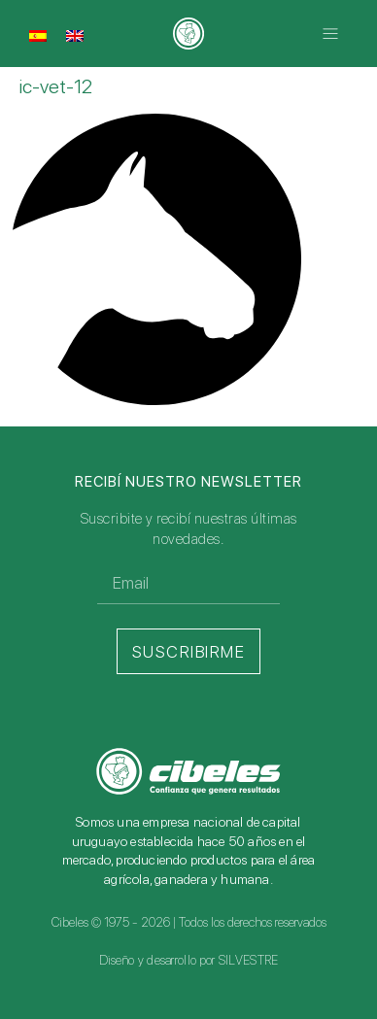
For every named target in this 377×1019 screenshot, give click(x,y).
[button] (331, 34)
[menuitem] (37, 35)
